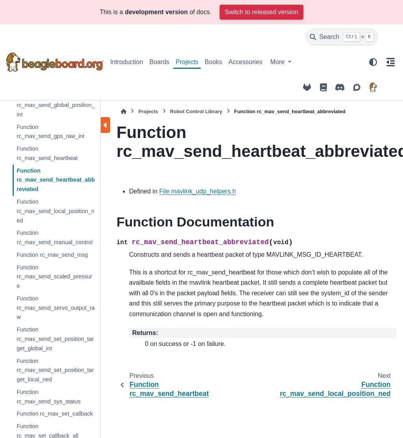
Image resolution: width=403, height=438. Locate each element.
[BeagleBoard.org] (373, 87)
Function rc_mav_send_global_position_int (55, 105)
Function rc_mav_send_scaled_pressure (54, 276)
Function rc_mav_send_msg (52, 255)
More (278, 62)
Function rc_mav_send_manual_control (54, 237)
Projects (187, 62)
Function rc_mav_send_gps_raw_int (50, 132)
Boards (160, 62)
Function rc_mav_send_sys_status (48, 397)
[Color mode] (373, 62)
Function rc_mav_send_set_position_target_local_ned (55, 370)
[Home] (123, 111)
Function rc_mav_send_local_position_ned (55, 211)
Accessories (246, 62)
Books (213, 62)
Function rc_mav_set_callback (55, 413)
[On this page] (390, 62)
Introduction (126, 62)
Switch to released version (261, 12)
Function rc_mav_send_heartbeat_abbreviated (55, 180)
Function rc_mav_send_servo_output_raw (55, 307)
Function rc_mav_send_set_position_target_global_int (55, 339)
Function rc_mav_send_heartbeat (47, 153)
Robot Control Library (196, 111)
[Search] (342, 37)
